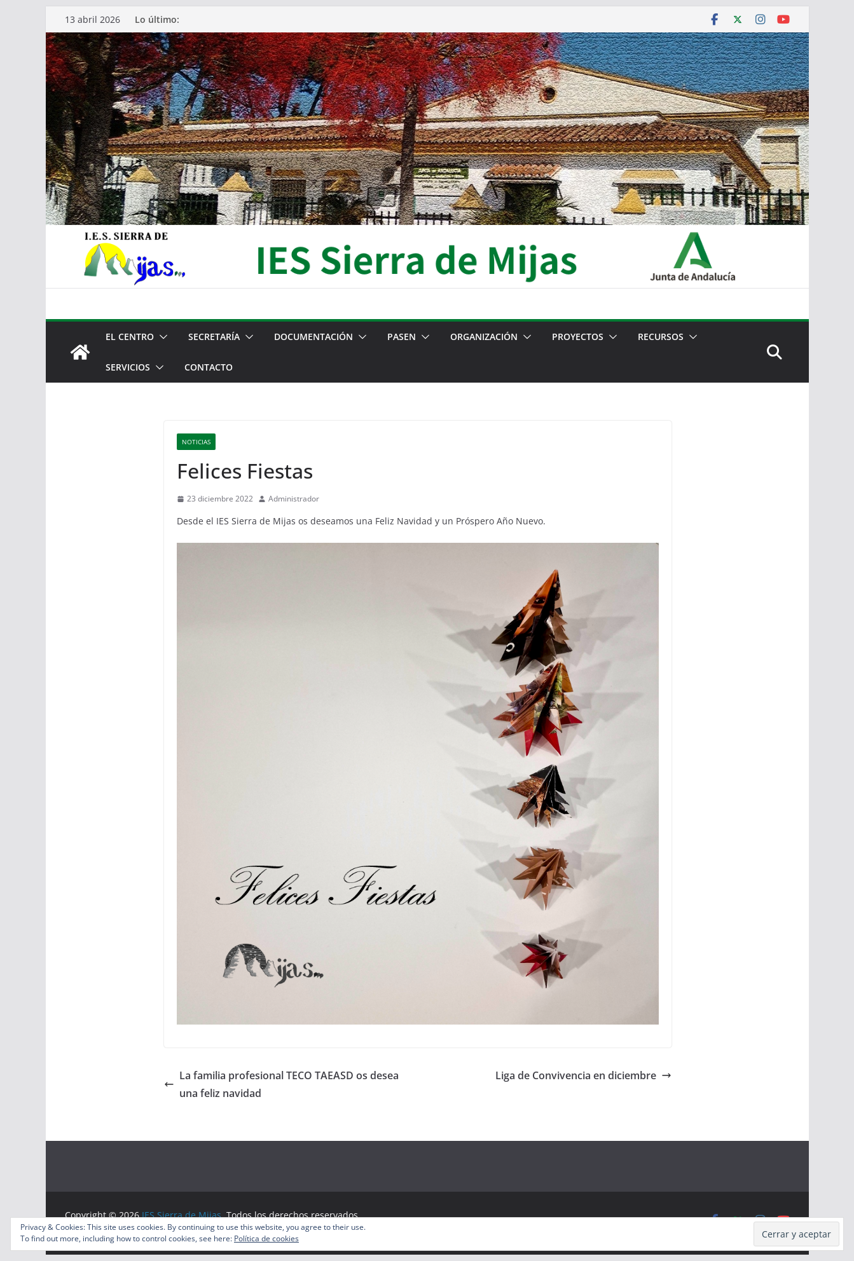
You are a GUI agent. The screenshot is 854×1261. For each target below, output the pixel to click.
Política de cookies (266, 1238)
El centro (130, 337)
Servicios (128, 367)
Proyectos (577, 337)
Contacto (208, 367)
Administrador (293, 498)
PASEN (401, 337)
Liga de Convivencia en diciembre (583, 1075)
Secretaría (214, 337)
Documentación (313, 337)
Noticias (196, 441)
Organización (484, 337)
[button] (161, 337)
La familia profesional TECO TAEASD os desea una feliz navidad (281, 1084)
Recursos (661, 337)
